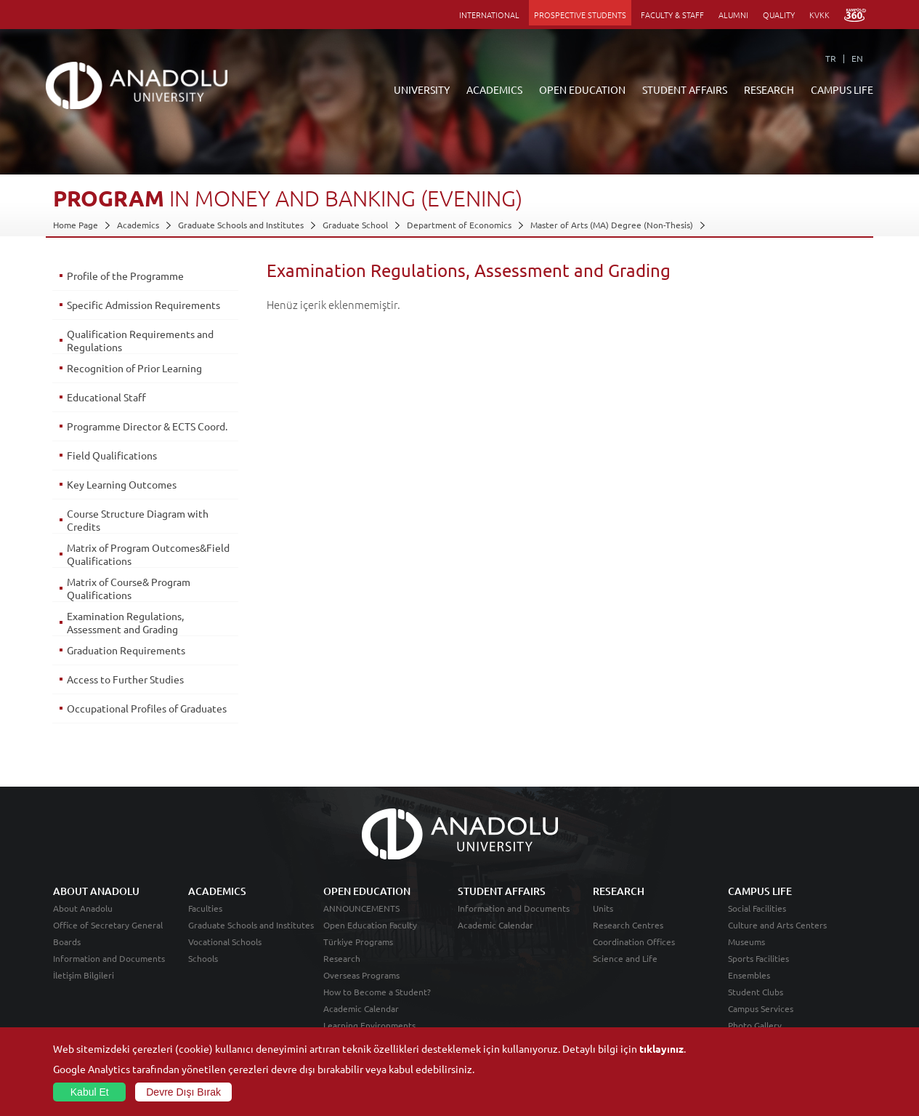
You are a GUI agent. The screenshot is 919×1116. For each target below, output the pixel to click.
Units (603, 908)
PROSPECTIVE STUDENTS (580, 14)
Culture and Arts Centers (777, 925)
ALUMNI (733, 14)
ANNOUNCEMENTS (361, 908)
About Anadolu (83, 908)
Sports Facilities (758, 958)
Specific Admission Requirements (143, 304)
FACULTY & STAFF (672, 14)
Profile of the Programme (125, 275)
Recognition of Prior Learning (134, 367)
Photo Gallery (755, 1025)
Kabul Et (89, 1092)
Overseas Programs (361, 975)
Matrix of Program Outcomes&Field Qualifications (148, 554)
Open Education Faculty (370, 925)
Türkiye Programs (358, 941)
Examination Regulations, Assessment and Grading (125, 622)
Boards (67, 941)
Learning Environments (369, 1025)
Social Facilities (757, 908)
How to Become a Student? (377, 991)
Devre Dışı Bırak (183, 1092)
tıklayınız (661, 1048)
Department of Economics (459, 224)
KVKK (819, 14)
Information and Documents (109, 958)
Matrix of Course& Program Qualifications (128, 588)
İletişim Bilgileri (83, 975)
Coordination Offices (634, 941)
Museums (746, 941)
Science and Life (625, 958)
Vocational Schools (225, 941)
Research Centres (628, 925)
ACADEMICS (494, 89)
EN (857, 58)
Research (341, 958)
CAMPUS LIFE (842, 89)
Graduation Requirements (126, 650)
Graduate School (355, 224)
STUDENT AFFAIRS (684, 89)
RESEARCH (769, 89)
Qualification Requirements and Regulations (140, 340)
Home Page (75, 224)
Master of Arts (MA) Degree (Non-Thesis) (611, 224)
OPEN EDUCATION (582, 89)
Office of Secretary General (108, 925)
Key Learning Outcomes (122, 484)
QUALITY (779, 14)
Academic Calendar (361, 1008)
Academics (138, 224)
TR (830, 58)
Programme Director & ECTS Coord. (147, 426)
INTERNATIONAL (489, 14)
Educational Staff (106, 397)
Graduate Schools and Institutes (241, 224)
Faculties (205, 908)
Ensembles (749, 975)
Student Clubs (755, 991)
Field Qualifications (112, 455)
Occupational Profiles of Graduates (147, 708)
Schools (203, 958)
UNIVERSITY (422, 89)
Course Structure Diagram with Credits (138, 520)
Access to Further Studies (125, 679)
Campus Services (760, 1008)
